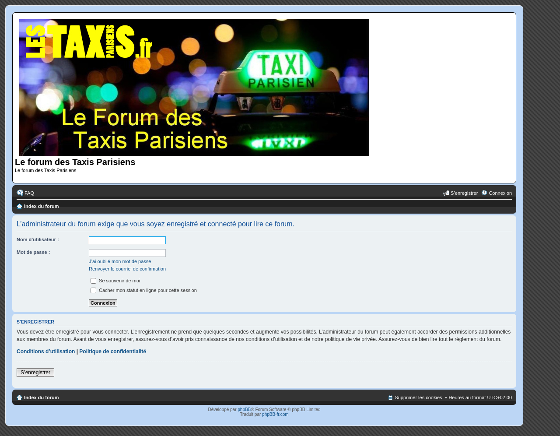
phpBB (244, 409)
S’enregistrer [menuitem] (464, 193)
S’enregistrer (35, 372)
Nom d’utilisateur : (38, 239)
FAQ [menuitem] (29, 193)
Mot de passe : (33, 252)
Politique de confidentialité (112, 351)
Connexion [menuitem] (500, 193)
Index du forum (41, 206)
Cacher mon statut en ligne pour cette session (144, 290)
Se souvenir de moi (115, 280)
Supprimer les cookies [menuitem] (418, 397)
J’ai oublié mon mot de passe (120, 261)
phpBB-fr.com (275, 414)
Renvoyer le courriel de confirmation (127, 268)
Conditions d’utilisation (46, 351)
